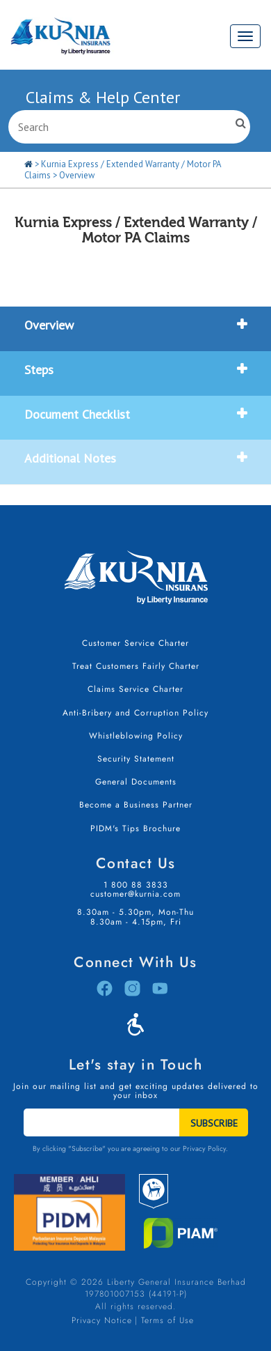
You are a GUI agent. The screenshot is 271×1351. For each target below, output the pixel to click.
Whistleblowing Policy (136, 735)
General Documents (135, 781)
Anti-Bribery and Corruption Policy (135, 713)
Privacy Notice (102, 1320)
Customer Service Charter (135, 643)
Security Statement (135, 758)
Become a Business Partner (135, 804)
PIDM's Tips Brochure (135, 828)
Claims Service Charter (135, 689)
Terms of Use (167, 1320)
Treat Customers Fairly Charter (135, 666)
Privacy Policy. (205, 1148)
